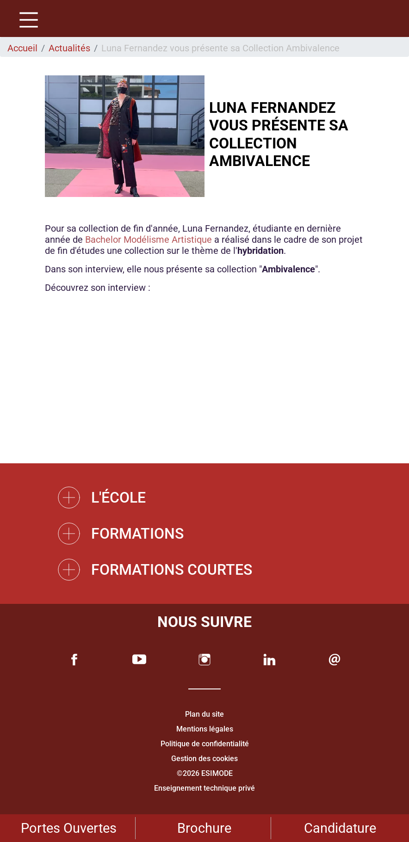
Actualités (69, 48)
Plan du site (204, 714)
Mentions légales (204, 729)
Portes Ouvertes (69, 828)
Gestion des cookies (204, 758)
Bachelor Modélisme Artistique (148, 239)
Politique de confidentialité (205, 743)
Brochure (204, 828)
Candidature (340, 828)
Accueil (22, 48)
